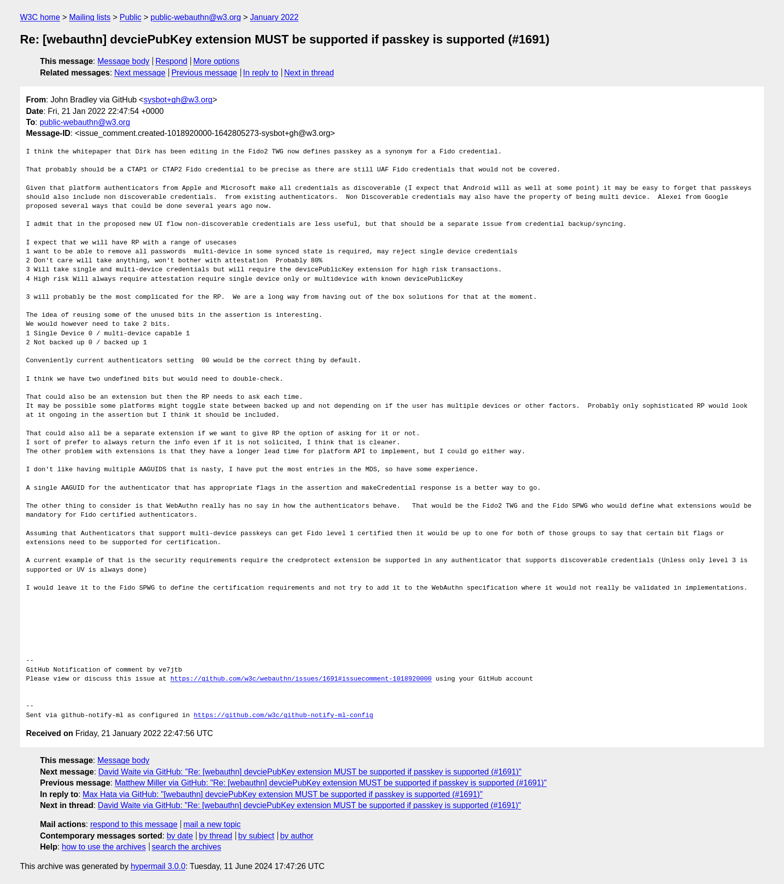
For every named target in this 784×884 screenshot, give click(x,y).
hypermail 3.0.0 (157, 866)
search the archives (187, 847)
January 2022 (274, 17)
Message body (124, 61)
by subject (256, 836)
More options (217, 61)
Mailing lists (89, 17)
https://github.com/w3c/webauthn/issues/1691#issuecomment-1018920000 (301, 679)
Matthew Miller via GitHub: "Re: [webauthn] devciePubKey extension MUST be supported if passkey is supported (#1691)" (330, 783)
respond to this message (133, 824)
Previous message (205, 72)
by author (297, 836)
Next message (140, 72)
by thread (215, 836)
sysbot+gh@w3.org (178, 99)
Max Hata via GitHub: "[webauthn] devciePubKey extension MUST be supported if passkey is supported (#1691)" (282, 794)
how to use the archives (104, 847)
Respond (172, 61)
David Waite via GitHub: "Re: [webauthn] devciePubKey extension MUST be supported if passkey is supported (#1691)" (310, 772)
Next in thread (309, 72)
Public (131, 17)
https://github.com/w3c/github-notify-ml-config (283, 715)
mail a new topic (212, 824)
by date (179, 836)
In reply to (260, 72)
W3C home (40, 17)
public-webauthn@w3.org (195, 17)
